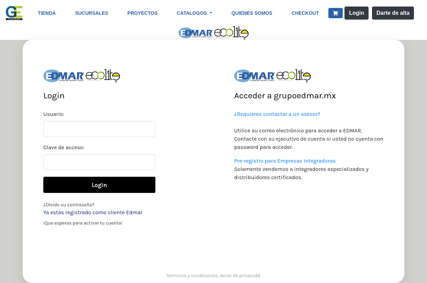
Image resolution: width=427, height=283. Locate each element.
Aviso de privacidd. (240, 276)
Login (356, 13)
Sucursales (91, 13)
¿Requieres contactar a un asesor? (277, 114)
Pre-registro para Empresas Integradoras (285, 160)
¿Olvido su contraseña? (69, 205)
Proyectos (143, 13)
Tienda (47, 13)
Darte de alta (392, 13)
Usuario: (53, 114)
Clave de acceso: (63, 147)
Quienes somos (251, 13)
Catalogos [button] (192, 13)
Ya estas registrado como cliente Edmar (93, 212)
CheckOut (305, 13)
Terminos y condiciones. (192, 276)
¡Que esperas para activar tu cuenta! (82, 223)
